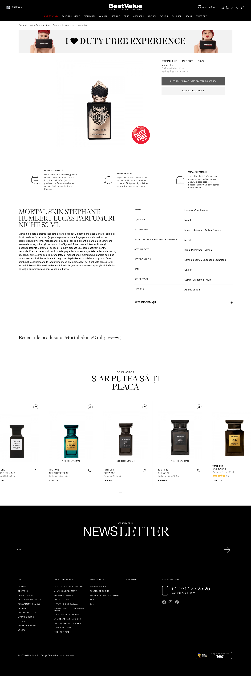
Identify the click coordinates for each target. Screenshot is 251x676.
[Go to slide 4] (128, 491)
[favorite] (237, 7)
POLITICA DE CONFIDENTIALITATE (105, 595)
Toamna (207, 249)
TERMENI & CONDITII (99, 587)
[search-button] (222, 7)
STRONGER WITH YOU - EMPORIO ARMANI (69, 609)
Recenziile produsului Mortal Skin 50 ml (70, 337)
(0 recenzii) (182, 71)
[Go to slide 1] (120, 491)
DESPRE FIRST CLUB (27, 595)
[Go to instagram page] (170, 602)
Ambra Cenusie (213, 230)
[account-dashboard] (232, 7)
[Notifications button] (227, 7)
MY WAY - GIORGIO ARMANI (66, 604)
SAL (91, 604)
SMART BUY (201, 16)
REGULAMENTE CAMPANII (29, 604)
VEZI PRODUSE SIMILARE (193, 91)
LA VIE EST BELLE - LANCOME (67, 619)
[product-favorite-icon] (35, 470)
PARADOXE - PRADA (63, 600)
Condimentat (201, 210)
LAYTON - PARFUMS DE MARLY (67, 623)
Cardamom (199, 279)
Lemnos (188, 210)
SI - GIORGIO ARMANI (63, 595)
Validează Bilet (210, 7)
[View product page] (71, 435)
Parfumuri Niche (43, 25)
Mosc (187, 230)
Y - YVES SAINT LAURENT (65, 591)
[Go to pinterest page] (177, 602)
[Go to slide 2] (123, 491)
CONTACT (22, 630)
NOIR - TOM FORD (62, 632)
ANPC (92, 600)
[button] (35, 406)
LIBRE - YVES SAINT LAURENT (67, 615)
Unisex (188, 269)
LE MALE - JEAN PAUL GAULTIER (68, 587)
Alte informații (145, 302)
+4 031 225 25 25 (190, 588)
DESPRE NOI (23, 591)
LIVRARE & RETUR (26, 617)
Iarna (187, 249)
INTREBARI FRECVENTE (28, 625)
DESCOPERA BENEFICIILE (29, 600)
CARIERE (22, 587)
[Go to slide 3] (125, 491)
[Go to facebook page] (164, 602)
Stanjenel (221, 259)
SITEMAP (22, 621)
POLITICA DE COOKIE (99, 591)
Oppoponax (208, 259)
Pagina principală (26, 25)
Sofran (187, 279)
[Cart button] (243, 7)
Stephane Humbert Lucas (63, 25)
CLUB (17, 7)
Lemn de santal (192, 259)
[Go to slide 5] (130, 491)
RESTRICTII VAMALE (27, 613)
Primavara (196, 249)
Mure (208, 279)
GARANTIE (22, 608)
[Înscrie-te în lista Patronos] (227, 550)
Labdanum (197, 230)
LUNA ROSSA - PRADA (63, 628)
